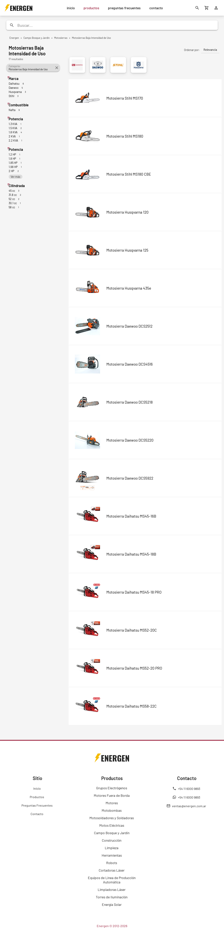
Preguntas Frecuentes (37, 805)
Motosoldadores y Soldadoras (111, 818)
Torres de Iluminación (111, 897)
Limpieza (111, 848)
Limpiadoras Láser (111, 889)
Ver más (15, 176)
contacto (156, 8)
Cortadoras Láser (112, 870)
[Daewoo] (98, 65)
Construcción (111, 840)
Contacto (37, 814)
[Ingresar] (216, 8)
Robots (111, 863)
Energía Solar (112, 904)
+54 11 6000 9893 (186, 788)
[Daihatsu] (77, 65)
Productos (37, 797)
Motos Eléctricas (111, 825)
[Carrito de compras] (206, 8)
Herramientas (112, 855)
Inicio (37, 788)
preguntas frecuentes (124, 8)
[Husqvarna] (139, 65)
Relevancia (210, 49)
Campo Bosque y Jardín (111, 833)
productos (91, 8)
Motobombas (112, 810)
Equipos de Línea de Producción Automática (112, 880)
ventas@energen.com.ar (186, 806)
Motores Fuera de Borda (112, 795)
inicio (71, 8)
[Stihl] (118, 65)
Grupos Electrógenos (111, 788)
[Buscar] (197, 8)
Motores (112, 803)
